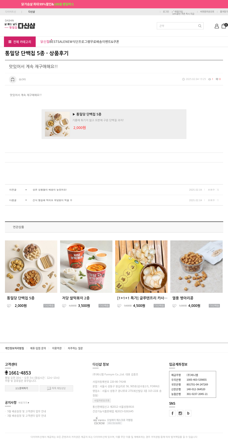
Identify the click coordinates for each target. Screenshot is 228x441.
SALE (61, 41)
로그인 (166, 12)
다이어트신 (10, 11)
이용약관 (57, 348)
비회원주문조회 (207, 12)
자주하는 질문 (75, 348)
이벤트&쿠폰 (110, 41)
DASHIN (9, 20)
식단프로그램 (81, 41)
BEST (53, 41)
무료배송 (96, 41)
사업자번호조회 (101, 400)
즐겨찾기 (224, 12)
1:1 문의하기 (21, 388)
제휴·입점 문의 (38, 348)
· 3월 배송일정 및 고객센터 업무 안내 (25, 415)
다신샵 (31, 11)
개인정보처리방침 (14, 348)
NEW (68, 41)
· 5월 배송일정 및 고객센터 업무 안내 (25, 411)
